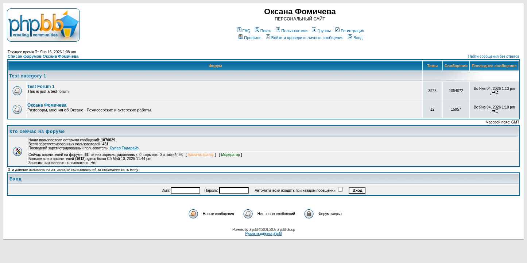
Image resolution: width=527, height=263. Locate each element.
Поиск (263, 30)
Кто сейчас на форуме (37, 131)
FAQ (244, 30)
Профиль (250, 37)
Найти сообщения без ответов (493, 56)
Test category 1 (27, 76)
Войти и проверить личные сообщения (305, 37)
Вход (355, 37)
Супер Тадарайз (124, 148)
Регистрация (349, 30)
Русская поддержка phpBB (263, 234)
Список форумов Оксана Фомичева (43, 56)
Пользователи (291, 30)
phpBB (253, 230)
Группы (321, 30)
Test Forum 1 (40, 86)
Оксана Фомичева (46, 105)
